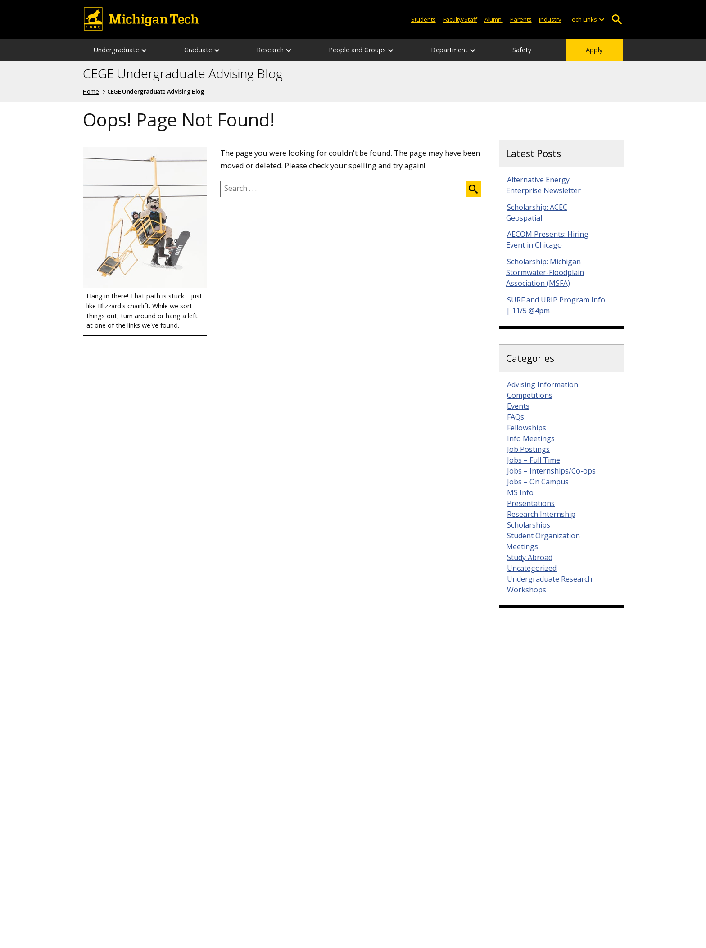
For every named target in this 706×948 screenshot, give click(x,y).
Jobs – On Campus (538, 482)
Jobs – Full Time (533, 460)
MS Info (520, 492)
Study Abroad (529, 557)
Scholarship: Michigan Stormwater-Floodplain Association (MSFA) (545, 272)
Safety (521, 49)
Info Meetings (531, 438)
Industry (550, 19)
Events (518, 406)
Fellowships (526, 428)
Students (423, 19)
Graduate (198, 49)
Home (91, 91)
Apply (594, 49)
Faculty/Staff (460, 19)
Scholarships (528, 525)
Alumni (493, 19)
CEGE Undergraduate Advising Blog (183, 73)
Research (270, 49)
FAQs (515, 417)
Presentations (531, 503)
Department (449, 49)
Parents (521, 19)
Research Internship (541, 514)
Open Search (616, 19)
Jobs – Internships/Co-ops (551, 471)
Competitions (529, 395)
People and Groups (357, 49)
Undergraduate (116, 49)
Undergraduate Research (549, 579)
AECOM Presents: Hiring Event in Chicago (547, 239)
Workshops (526, 590)
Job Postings (528, 449)
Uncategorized (532, 568)
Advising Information (542, 384)
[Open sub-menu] (601, 19)
